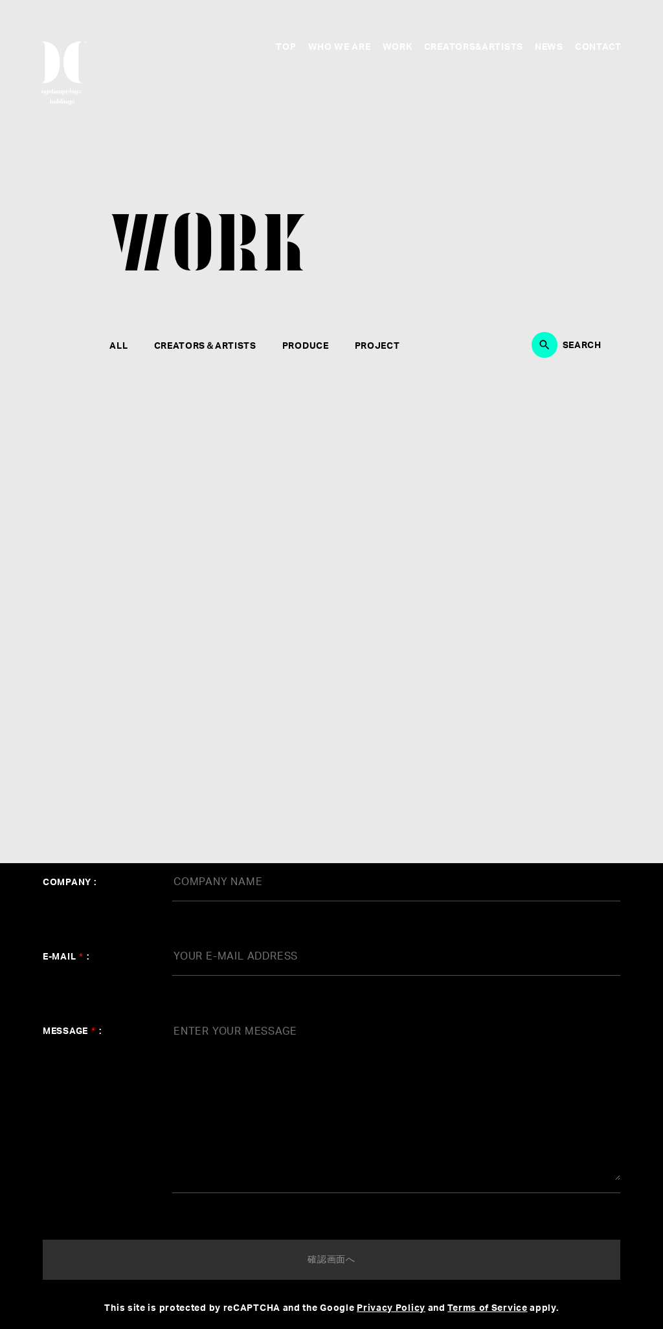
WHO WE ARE (339, 47)
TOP (286, 47)
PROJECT (377, 346)
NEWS (549, 47)
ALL (118, 346)
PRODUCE (305, 346)
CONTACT (598, 47)
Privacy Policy (391, 1308)
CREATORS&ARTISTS (473, 47)
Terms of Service (487, 1308)
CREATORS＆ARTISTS (205, 346)
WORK (397, 47)
